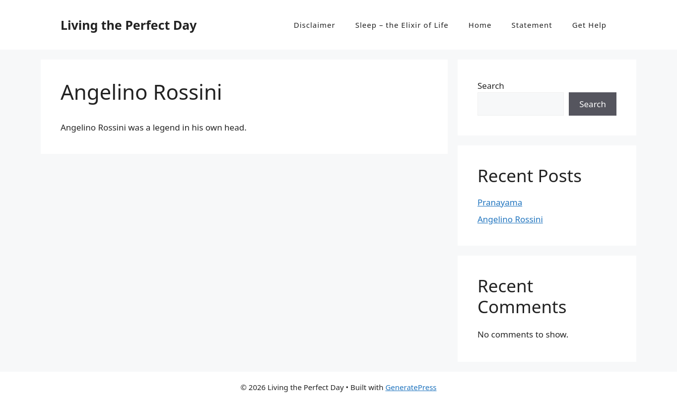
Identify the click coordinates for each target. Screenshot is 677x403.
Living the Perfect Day (129, 24)
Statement (532, 25)
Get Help (589, 25)
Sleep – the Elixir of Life (402, 25)
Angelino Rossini (510, 219)
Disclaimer (315, 25)
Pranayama (499, 202)
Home (480, 25)
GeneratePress (410, 387)
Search (490, 85)
